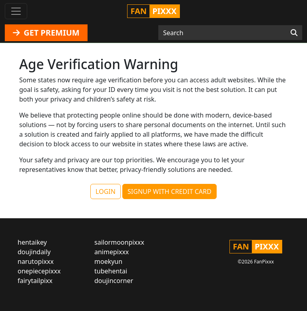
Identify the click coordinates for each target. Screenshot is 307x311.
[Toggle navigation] (16, 11)
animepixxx (111, 251)
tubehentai (110, 271)
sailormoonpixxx (119, 242)
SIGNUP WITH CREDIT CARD (169, 191)
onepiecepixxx (39, 271)
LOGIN (106, 191)
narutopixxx (36, 261)
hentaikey (32, 242)
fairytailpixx (35, 280)
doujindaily (34, 251)
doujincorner (113, 280)
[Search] (294, 32)
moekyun (108, 261)
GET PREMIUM (46, 32)
